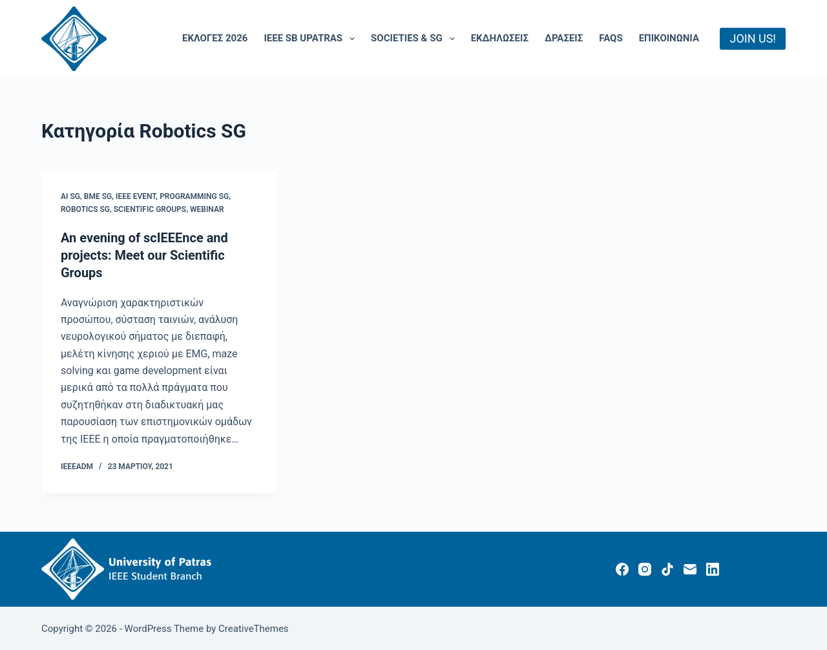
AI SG (70, 196)
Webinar (207, 209)
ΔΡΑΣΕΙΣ (564, 38)
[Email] (690, 567)
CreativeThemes (253, 627)
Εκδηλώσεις (500, 38)
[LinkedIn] (712, 567)
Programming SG (194, 196)
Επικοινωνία (669, 38)
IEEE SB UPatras (312, 39)
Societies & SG (415, 39)
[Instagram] (644, 567)
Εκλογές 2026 (214, 38)
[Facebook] (622, 567)
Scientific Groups (150, 209)
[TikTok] (667, 567)
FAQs (610, 38)
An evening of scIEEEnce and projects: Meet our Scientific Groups (144, 254)
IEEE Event (136, 196)
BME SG (98, 196)
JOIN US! (752, 38)
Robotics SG (85, 209)
